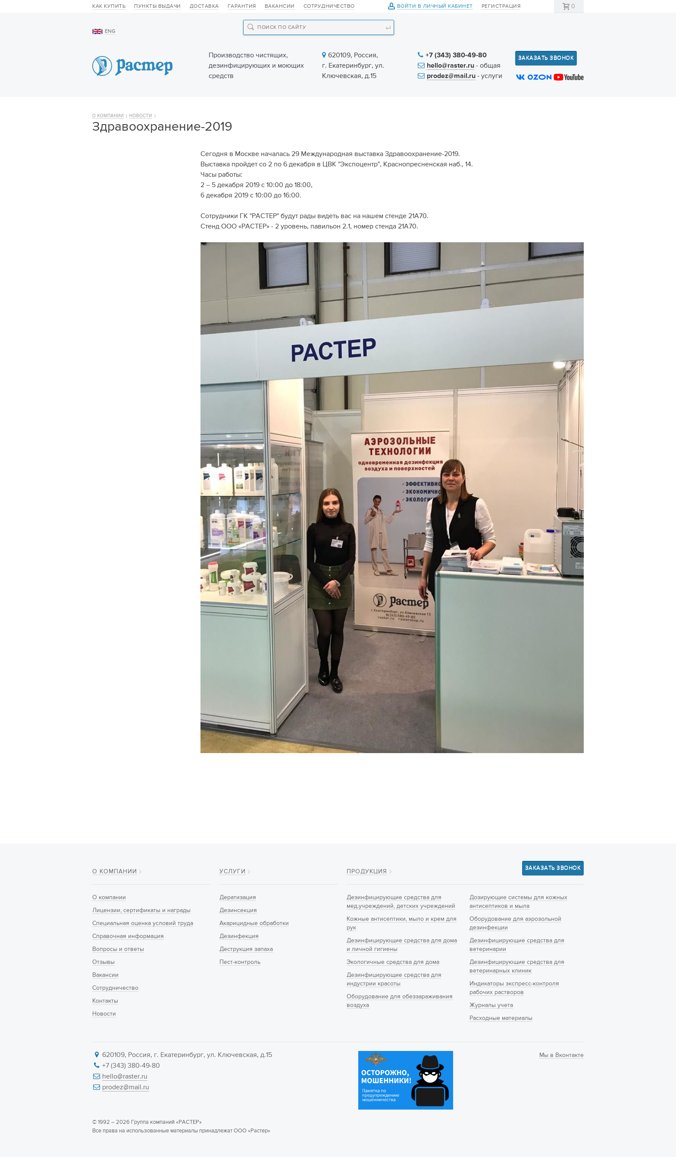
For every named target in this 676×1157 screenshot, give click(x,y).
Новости (403, 108)
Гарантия (242, 6)
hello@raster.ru (450, 66)
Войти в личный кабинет (435, 6)
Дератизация (237, 897)
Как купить (108, 6)
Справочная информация (138, 246)
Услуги (339, 108)
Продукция (203, 108)
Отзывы (110, 276)
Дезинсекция (238, 910)
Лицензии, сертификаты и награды (139, 200)
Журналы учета (491, 1005)
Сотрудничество (329, 6)
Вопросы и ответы (126, 261)
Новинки (275, 108)
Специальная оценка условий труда (131, 226)
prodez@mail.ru (451, 76)
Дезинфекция (239, 936)
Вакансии (280, 6)
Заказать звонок (546, 58)
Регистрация (501, 6)
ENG (110, 31)
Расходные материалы (500, 1018)
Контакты (557, 108)
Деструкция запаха (246, 949)
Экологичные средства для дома (393, 962)
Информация (479, 108)
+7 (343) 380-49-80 (456, 55)
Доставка (204, 6)
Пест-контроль (239, 962)
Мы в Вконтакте (561, 1055)
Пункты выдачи (157, 6)
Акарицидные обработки (254, 923)
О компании (124, 108)
